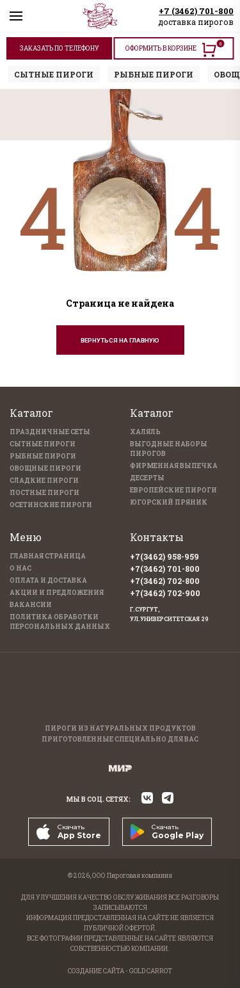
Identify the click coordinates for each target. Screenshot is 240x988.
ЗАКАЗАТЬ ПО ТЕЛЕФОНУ (59, 48)
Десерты (147, 478)
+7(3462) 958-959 (164, 556)
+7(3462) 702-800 (165, 581)
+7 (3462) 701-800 (196, 11)
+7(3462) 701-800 (165, 568)
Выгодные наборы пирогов (168, 449)
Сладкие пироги (44, 480)
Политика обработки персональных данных (60, 622)
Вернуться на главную (120, 340)
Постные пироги (44, 493)
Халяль (145, 432)
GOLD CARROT (150, 971)
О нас (20, 568)
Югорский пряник (168, 502)
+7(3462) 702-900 (165, 593)
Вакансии (31, 605)
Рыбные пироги (43, 456)
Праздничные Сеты (50, 432)
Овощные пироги (45, 468)
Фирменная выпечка (174, 466)
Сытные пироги (43, 444)
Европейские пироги (173, 490)
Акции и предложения (57, 592)
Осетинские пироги (51, 505)
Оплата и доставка (48, 580)
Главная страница (48, 556)
